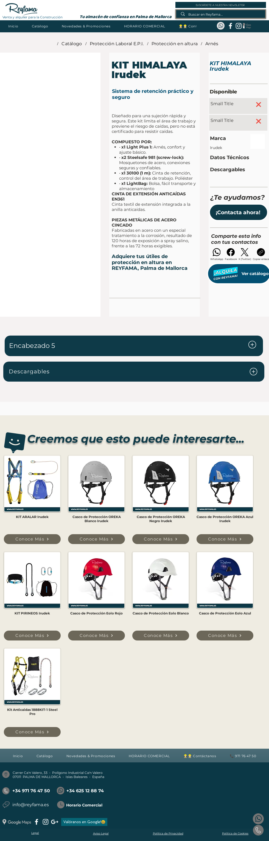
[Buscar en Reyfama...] (221, 14)
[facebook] (230, 26)
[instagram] (239, 26)
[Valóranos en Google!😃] (84, 822)
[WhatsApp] (216, 254)
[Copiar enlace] (261, 254)
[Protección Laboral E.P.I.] (117, 43)
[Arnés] (212, 43)
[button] (40, 26)
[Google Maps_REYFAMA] (247, 26)
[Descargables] (133, 372)
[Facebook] (231, 254)
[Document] (252, 344)
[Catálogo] (72, 43)
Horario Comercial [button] (84, 805)
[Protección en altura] (174, 43)
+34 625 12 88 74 (85, 790)
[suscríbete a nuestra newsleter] (220, 5)
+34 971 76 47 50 (31, 790)
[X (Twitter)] (245, 254)
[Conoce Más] (32, 539)
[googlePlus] (54, 822)
